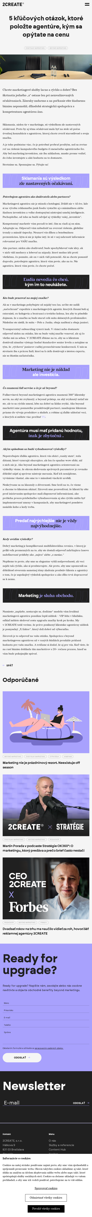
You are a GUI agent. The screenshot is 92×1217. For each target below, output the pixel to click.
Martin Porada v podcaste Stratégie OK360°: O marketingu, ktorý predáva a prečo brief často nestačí (43, 848)
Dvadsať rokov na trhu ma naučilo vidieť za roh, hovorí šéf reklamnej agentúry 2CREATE (46, 931)
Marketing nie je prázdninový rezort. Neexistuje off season (41, 765)
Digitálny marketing (35, 48)
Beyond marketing (58, 48)
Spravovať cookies (46, 1188)
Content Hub (57, 1149)
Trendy (43, 922)
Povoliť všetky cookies (46, 1208)
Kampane (68, 756)
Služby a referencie (61, 1145)
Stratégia (54, 756)
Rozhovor (54, 839)
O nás (52, 1140)
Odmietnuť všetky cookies (46, 1197)
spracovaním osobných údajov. (49, 1048)
